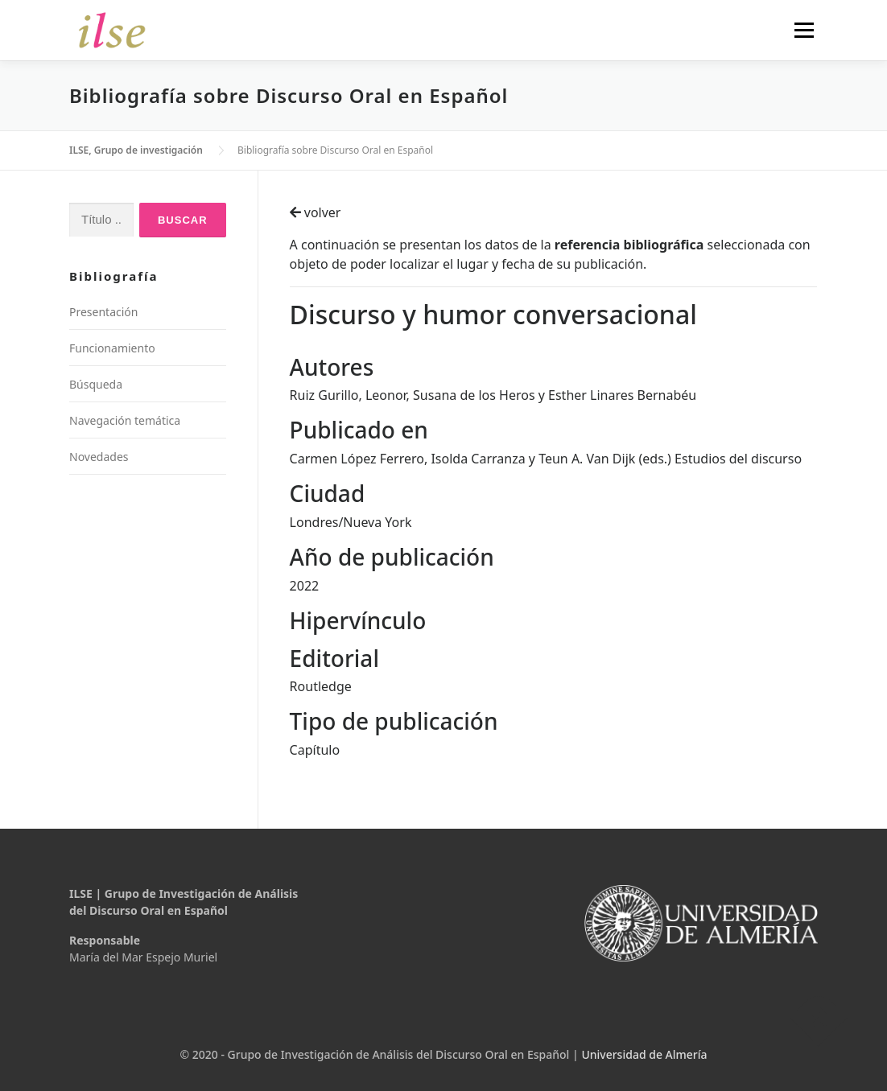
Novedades (99, 456)
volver (315, 212)
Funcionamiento (112, 348)
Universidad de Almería (644, 1054)
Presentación (103, 311)
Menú (804, 30)
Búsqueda (95, 384)
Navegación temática (124, 420)
